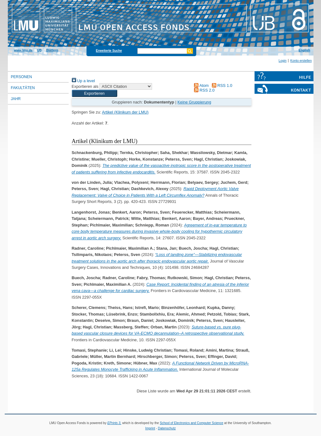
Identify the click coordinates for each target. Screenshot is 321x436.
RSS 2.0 (203, 90)
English (304, 50)
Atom (200, 85)
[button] (94, 93)
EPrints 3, (114, 423)
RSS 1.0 (221, 85)
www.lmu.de (23, 50)
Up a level (83, 80)
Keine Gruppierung (194, 102)
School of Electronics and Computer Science (192, 423)
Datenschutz (167, 428)
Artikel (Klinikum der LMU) (125, 112)
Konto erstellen (301, 60)
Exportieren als (85, 86)
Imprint (150, 428)
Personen (21, 77)
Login (283, 60)
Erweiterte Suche (109, 50)
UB (39, 50)
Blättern (52, 50)
